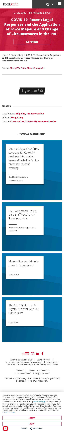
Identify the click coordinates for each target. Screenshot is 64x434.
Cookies (31, 370)
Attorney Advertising (21, 360)
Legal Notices (43, 360)
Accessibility (43, 370)
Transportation (35, 113)
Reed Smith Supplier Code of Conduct (24, 362)
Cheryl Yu (15, 68)
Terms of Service (34, 380)
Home (5, 55)
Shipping (20, 113)
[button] (22, 90)
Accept (32, 418)
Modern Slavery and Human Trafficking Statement (32, 365)
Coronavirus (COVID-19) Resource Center (33, 121)
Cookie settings (39, 402)
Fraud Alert (52, 362)
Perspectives (17, 55)
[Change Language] (50, 4)
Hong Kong (16, 117)
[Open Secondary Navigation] (59, 4)
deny (32, 424)
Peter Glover (27, 68)
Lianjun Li (39, 68)
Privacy (19, 370)
